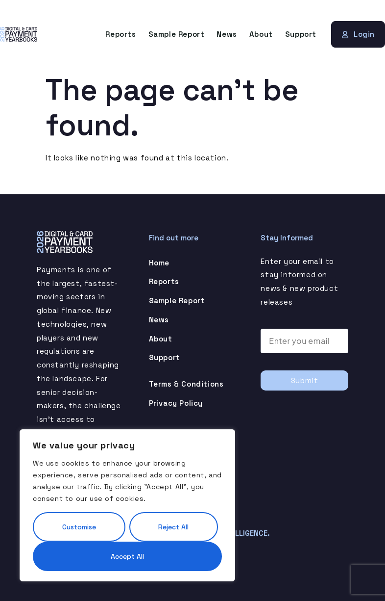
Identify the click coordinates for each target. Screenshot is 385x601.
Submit (304, 380)
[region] (127, 505)
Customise (79, 527)
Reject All (173, 527)
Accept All (127, 556)
